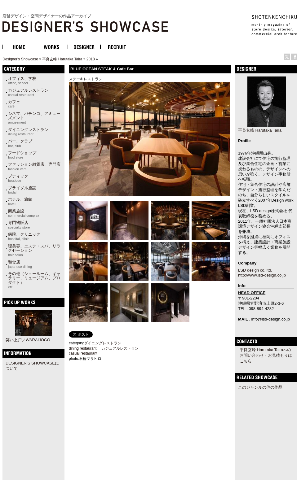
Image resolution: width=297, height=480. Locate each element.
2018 (90, 59)
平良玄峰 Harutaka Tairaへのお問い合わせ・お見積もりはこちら (266, 355)
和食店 (20, 264)
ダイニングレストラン (28, 131)
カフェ (14, 103)
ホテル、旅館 (20, 201)
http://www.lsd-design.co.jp (262, 275)
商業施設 (23, 213)
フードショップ (22, 155)
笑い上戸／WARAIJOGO (28, 340)
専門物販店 (19, 224)
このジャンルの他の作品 (260, 387)
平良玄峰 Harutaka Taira (62, 59)
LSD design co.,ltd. (255, 270)
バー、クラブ (20, 143)
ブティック (18, 178)
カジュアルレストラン (28, 92)
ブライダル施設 (22, 189)
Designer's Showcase (20, 59)
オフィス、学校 (22, 80)
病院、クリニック (24, 236)
